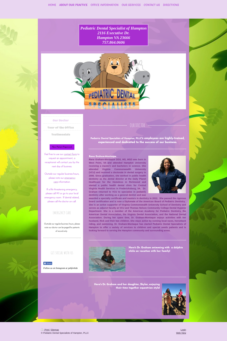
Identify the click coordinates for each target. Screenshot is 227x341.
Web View (181, 333)
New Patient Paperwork (62, 147)
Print (45, 330)
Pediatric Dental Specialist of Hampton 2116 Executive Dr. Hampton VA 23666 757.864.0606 (113, 35)
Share (48, 263)
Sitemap (55, 330)
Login (183, 330)
